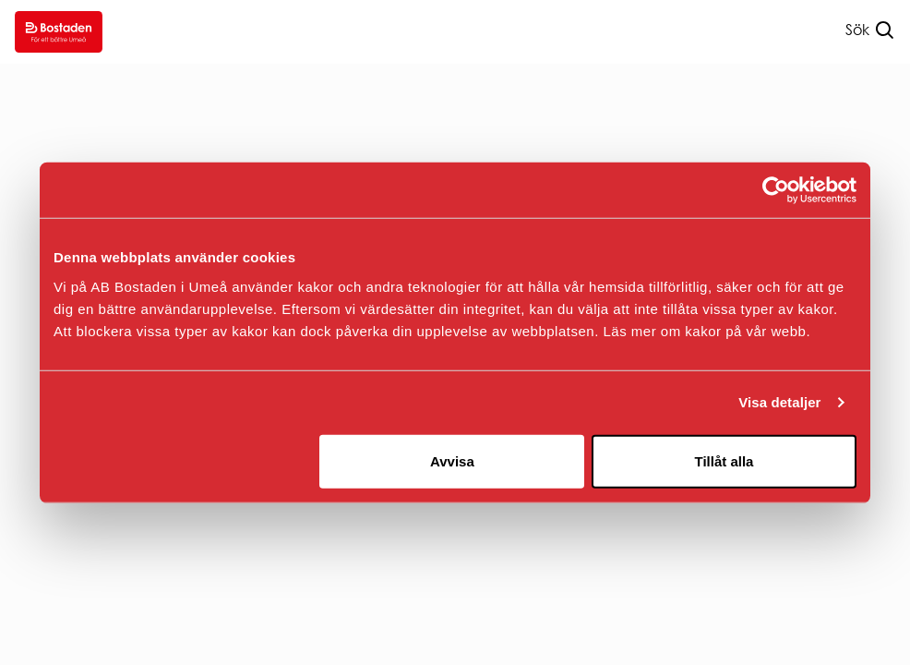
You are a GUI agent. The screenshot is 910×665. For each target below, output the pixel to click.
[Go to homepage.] (58, 32)
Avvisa (452, 460)
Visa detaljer (779, 402)
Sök (857, 29)
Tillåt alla (723, 460)
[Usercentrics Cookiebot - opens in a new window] (775, 190)
